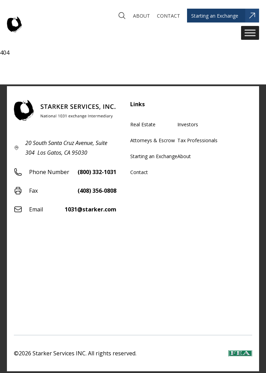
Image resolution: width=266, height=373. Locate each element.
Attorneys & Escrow (152, 140)
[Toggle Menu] (250, 32)
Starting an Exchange (153, 156)
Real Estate (143, 124)
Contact (139, 172)
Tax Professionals (197, 140)
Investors (187, 124)
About (184, 156)
